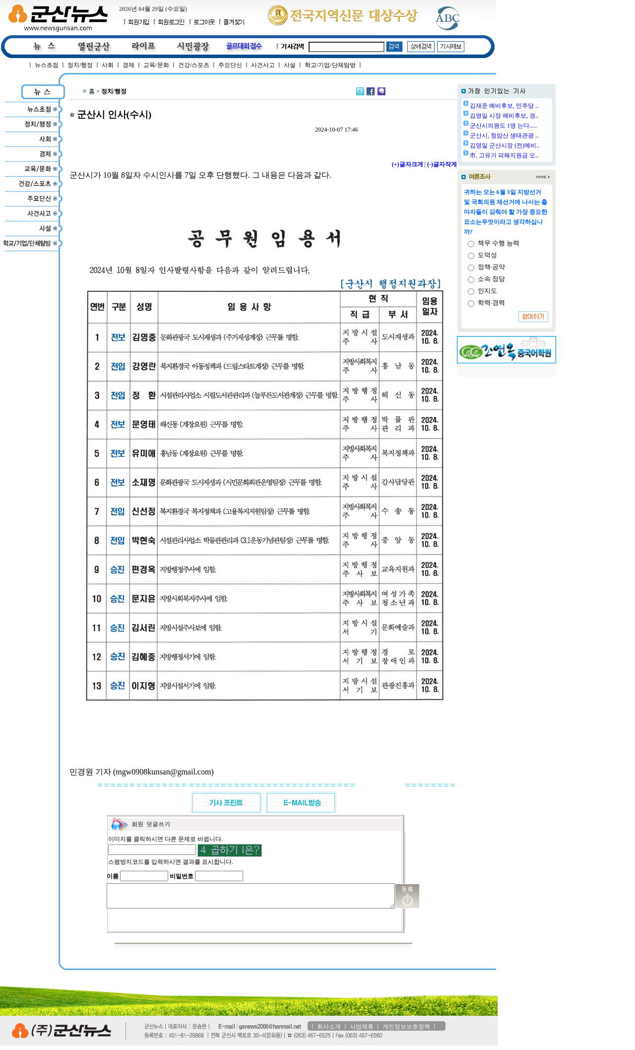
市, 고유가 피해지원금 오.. (504, 155)
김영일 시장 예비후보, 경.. (504, 115)
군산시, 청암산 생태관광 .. (504, 135)
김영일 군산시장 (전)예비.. (504, 145)
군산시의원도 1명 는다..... (503, 125)
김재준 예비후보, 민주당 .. (504, 105)
